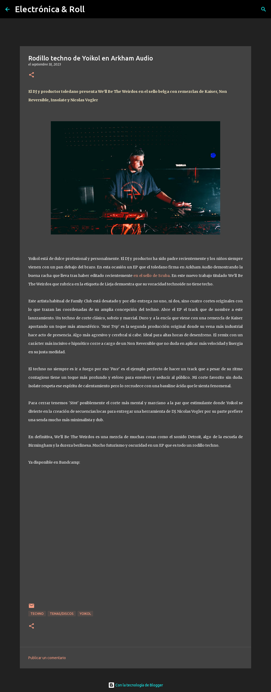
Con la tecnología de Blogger (135, 685)
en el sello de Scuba (151, 275)
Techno (37, 613)
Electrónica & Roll (50, 9)
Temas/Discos (62, 613)
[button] (31, 75)
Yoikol (85, 613)
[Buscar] (263, 9)
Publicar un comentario (47, 658)
